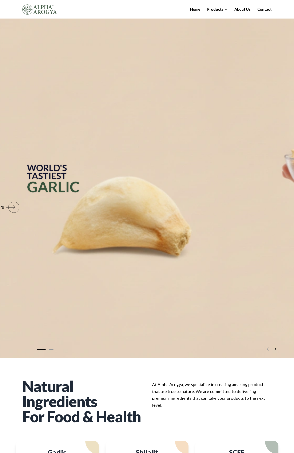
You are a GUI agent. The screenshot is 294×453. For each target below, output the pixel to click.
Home (195, 9)
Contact (264, 9)
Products (217, 9)
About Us (242, 9)
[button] (41, 349)
